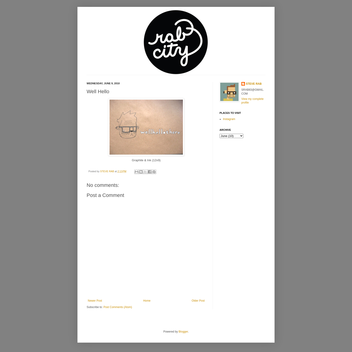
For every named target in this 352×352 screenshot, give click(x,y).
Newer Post (95, 300)
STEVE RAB (107, 171)
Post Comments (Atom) (117, 307)
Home (147, 300)
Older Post (198, 300)
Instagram (229, 119)
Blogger (183, 331)
